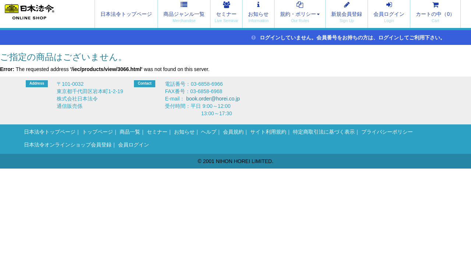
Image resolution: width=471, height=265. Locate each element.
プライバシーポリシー (387, 132)
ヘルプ (208, 132)
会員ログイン (388, 14)
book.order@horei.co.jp (213, 99)
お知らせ (258, 14)
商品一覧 (130, 132)
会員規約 (233, 132)
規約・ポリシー (300, 14)
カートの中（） (435, 14)
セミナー (226, 14)
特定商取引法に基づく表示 (324, 132)
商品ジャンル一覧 (184, 14)
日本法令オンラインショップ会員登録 (67, 145)
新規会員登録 (346, 14)
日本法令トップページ (126, 14)
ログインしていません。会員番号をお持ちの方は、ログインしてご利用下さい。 (348, 37)
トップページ (97, 132)
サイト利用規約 (268, 132)
